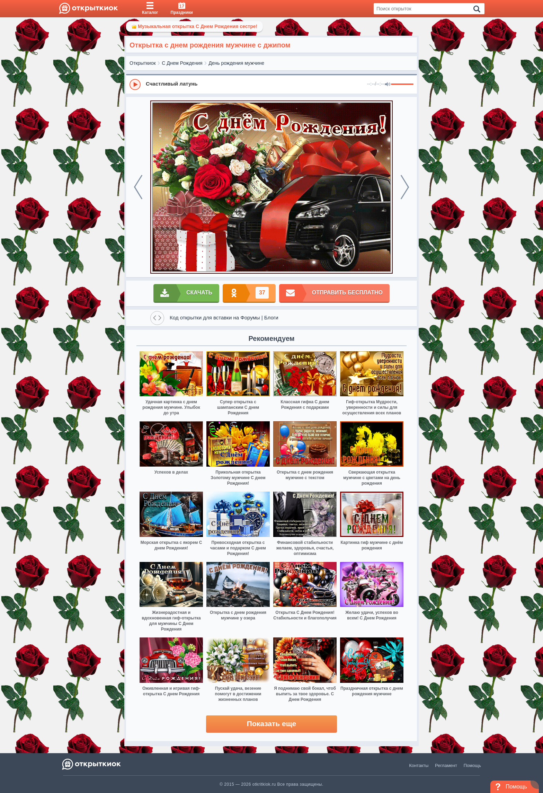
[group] (271, 84)
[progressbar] (402, 84)
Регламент (446, 765)
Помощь (472, 765)
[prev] (138, 187)
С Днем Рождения (182, 63)
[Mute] (387, 84)
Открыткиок (143, 63)
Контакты (418, 765)
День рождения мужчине (236, 63)
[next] (404, 187)
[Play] (135, 84)
